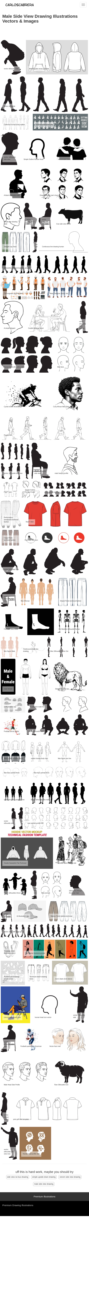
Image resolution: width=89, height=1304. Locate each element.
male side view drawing (43, 1184)
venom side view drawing (69, 1177)
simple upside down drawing (44, 1177)
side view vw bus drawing (17, 1177)
